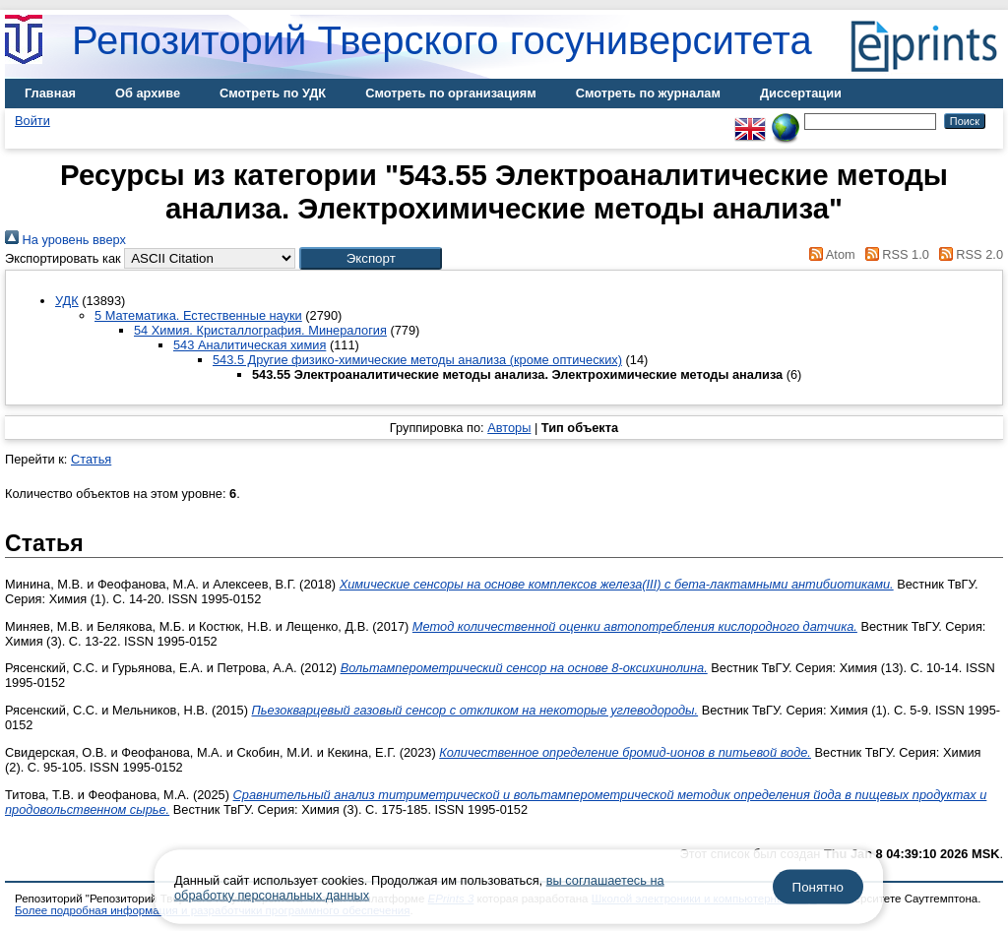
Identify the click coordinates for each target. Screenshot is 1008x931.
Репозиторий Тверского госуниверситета (442, 40)
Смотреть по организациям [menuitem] (450, 93)
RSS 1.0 (893, 254)
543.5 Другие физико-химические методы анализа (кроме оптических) (417, 359)
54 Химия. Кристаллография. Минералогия (260, 330)
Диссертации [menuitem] (801, 93)
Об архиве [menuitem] (147, 93)
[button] (370, 258)
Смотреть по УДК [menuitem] (273, 93)
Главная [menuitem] (50, 93)
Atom (829, 254)
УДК (67, 300)
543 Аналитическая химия (249, 345)
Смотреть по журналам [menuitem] (648, 93)
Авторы (509, 427)
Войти (32, 120)
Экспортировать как (63, 258)
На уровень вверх (65, 239)
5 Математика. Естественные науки (198, 315)
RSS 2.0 (967, 254)
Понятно (818, 887)
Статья (91, 459)
